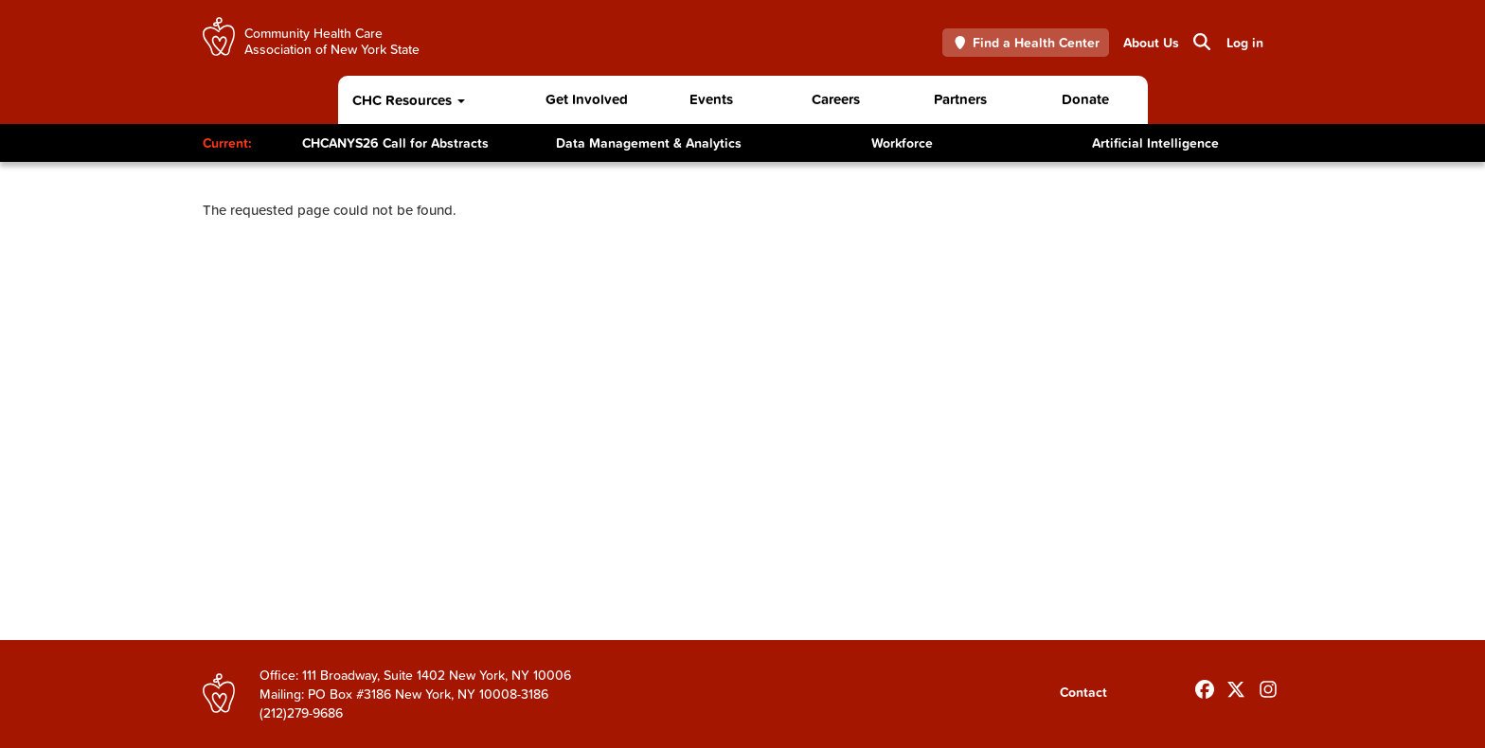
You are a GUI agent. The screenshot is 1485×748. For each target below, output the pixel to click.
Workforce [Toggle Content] (902, 143)
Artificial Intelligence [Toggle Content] (1155, 143)
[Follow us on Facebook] (1204, 685)
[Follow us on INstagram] (1268, 685)
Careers (836, 99)
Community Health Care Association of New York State (332, 40)
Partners (960, 99)
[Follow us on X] (1235, 685)
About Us (1151, 42)
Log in (1244, 42)
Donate (1085, 99)
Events (711, 99)
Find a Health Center (1026, 42)
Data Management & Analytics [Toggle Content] (649, 143)
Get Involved (587, 99)
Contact (1083, 692)
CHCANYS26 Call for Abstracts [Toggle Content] (395, 143)
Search (1200, 41)
